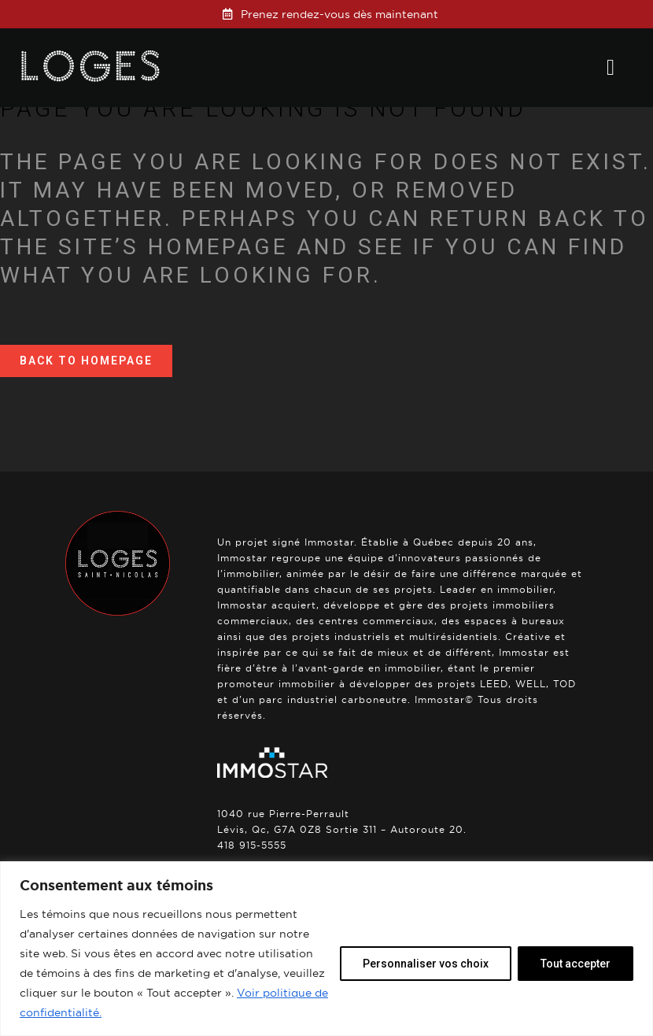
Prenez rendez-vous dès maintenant (339, 14)
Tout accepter (575, 963)
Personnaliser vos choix (426, 963)
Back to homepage (86, 360)
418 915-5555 (251, 845)
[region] (326, 948)
